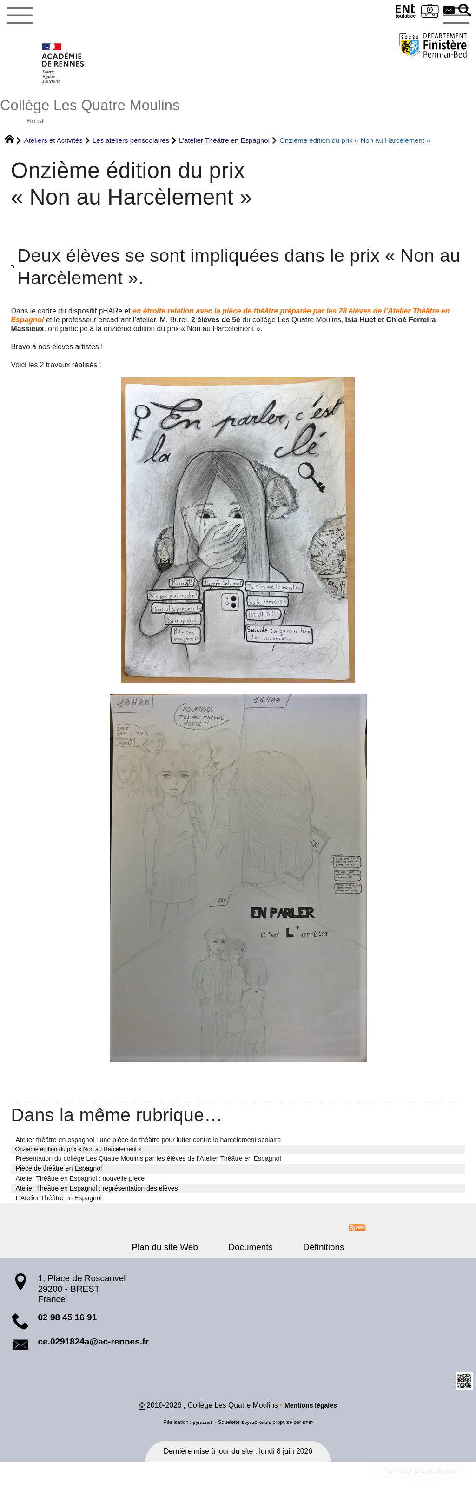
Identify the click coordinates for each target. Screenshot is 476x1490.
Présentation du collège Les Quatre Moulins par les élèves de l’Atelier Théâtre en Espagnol (148, 1165)
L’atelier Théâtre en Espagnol (224, 145)
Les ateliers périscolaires (131, 145)
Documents (250, 1253)
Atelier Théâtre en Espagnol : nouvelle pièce (80, 1184)
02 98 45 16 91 (67, 1324)
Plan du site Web (175, 1253)
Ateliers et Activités (53, 145)
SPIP (311, 1429)
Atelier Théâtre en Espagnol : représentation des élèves (97, 1194)
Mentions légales (310, 1413)
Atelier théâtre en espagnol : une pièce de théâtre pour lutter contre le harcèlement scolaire (148, 1145)
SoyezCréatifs (257, 1429)
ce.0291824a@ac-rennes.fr (93, 1348)
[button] (463, 11)
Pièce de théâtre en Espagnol (59, 1174)
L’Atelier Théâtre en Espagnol (59, 1204)
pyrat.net (200, 1429)
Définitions (313, 1253)
